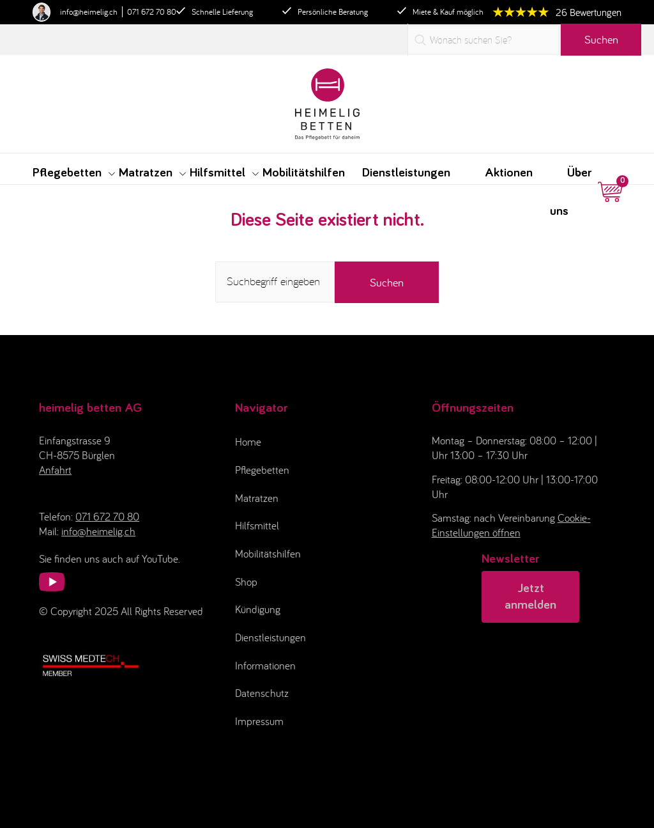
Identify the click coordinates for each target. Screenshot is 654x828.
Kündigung (257, 609)
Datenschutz (262, 693)
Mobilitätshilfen (268, 554)
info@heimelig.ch (89, 11)
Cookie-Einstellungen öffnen (511, 525)
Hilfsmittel (257, 526)
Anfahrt (55, 470)
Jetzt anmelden (530, 597)
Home (248, 442)
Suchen (601, 39)
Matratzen (256, 498)
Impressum (259, 721)
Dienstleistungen (270, 637)
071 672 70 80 (151, 11)
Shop (246, 582)
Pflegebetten (262, 470)
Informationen (265, 666)
